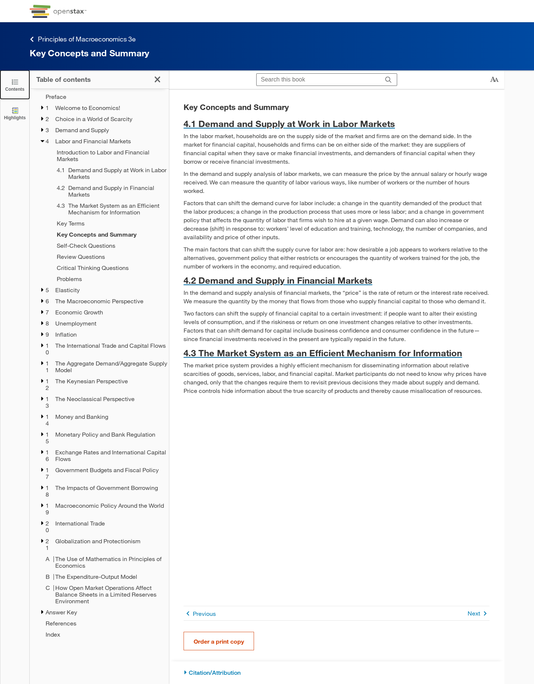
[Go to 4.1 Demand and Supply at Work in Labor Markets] (337, 123)
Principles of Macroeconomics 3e (83, 39)
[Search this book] (318, 80)
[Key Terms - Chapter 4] (108, 223)
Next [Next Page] (479, 613)
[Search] (388, 80)
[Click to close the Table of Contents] (14, 84)
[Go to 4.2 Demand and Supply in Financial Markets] (337, 280)
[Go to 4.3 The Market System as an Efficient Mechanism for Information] (337, 352)
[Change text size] (494, 79)
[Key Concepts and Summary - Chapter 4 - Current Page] (108, 234)
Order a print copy (219, 641)
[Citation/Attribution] (337, 672)
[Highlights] (14, 113)
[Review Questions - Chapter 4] (108, 256)
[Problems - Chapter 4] (108, 279)
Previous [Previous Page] (200, 613)
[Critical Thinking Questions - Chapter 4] (108, 267)
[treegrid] (99, 365)
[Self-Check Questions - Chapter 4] (108, 245)
